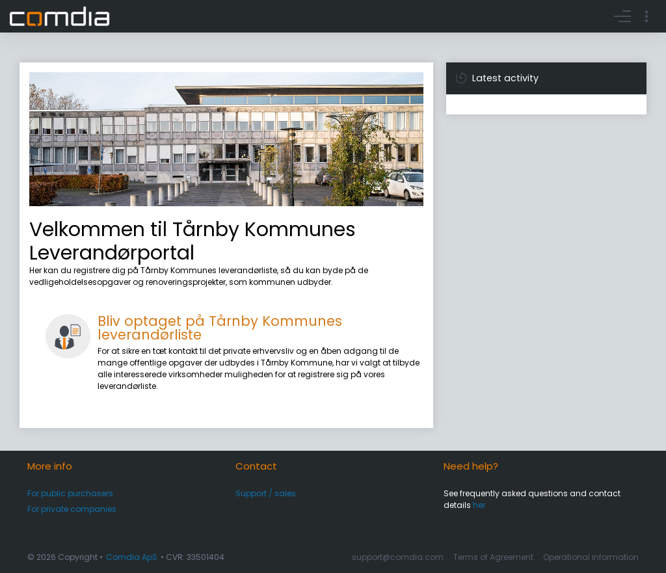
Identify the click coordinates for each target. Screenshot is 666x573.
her (479, 505)
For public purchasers (70, 493)
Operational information (591, 557)
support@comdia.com (398, 557)
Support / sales (265, 493)
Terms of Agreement (493, 557)
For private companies (71, 508)
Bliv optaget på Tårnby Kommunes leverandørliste (220, 328)
